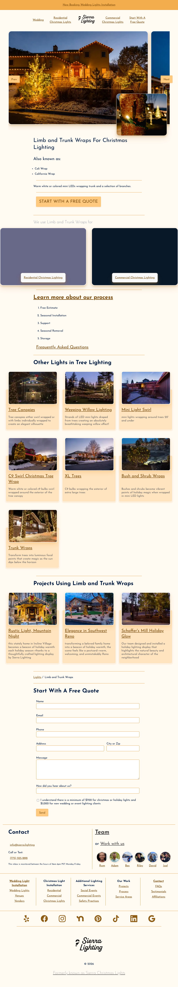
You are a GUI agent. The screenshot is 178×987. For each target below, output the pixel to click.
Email (87, 718)
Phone (87, 732)
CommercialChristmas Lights (112, 20)
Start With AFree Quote (137, 20)
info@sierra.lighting (22, 845)
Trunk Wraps (20, 548)
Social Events (89, 890)
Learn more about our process (73, 297)
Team (102, 832)
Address (70, 746)
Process (123, 891)
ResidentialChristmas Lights (60, 20)
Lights (37, 677)
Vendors (19, 901)
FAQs (158, 886)
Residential (54, 890)
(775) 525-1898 (18, 858)
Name (87, 704)
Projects (124, 886)
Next (166, 79)
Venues (19, 895)
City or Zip (123, 746)
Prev (14, 79)
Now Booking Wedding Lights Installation (89, 4)
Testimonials (158, 891)
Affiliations (158, 896)
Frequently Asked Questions (62, 347)
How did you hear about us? (87, 789)
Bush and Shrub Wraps (143, 476)
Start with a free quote (68, 202)
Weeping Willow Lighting (88, 410)
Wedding (38, 20)
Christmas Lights (54, 901)
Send (42, 812)
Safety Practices (89, 901)
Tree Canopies (21, 410)
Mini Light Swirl (136, 410)
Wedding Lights (19, 890)
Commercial (54, 895)
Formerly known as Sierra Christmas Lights (89, 973)
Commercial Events (89, 895)
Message (87, 767)
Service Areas (123, 896)
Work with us (112, 844)
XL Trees (73, 476)
